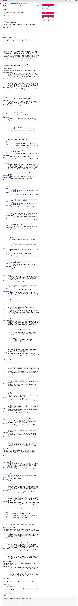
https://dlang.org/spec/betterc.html (20, 127)
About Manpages (9, 2)
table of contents (46, 12)
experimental (6, 3)
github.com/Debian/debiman (14, 604)
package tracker (45, 8)
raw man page (45, 10)
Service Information (20, 2)
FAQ (15, 2)
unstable (44, 20)
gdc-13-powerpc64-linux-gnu (12, 3)
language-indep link (46, 6)
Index (4, 2)
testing (43, 19)
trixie (43, 17)
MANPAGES (5, 0)
